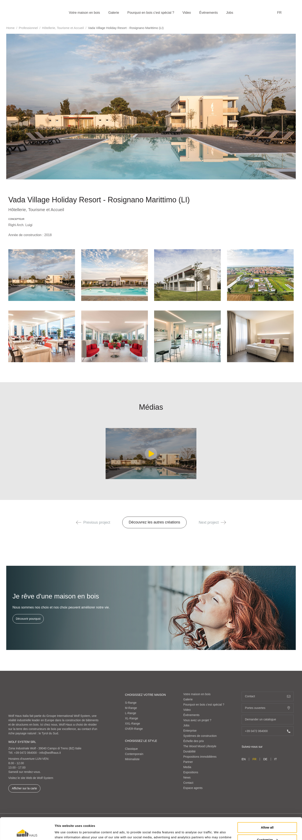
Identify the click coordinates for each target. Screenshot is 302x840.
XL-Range (131, 718)
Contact (188, 782)
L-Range (130, 713)
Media (187, 767)
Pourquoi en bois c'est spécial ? (150, 12)
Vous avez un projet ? (197, 720)
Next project (212, 522)
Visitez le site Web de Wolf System (30, 778)
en (244, 759)
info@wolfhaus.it (50, 752)
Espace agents (193, 788)
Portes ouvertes (267, 708)
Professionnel (28, 28)
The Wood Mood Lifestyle (199, 746)
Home (10, 28)
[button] (78, 522)
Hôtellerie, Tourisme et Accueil (63, 28)
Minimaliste (132, 759)
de (265, 759)
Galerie (113, 12)
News (187, 777)
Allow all (267, 805)
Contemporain (134, 754)
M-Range (131, 708)
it (275, 759)
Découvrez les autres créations (154, 522)
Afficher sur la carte (24, 788)
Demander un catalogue (267, 719)
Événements (208, 12)
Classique (131, 748)
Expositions (190, 772)
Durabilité (189, 751)
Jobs (229, 12)
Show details (64, 832)
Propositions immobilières (200, 756)
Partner (188, 762)
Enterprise (190, 730)
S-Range (130, 702)
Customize (267, 817)
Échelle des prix (193, 741)
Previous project (93, 522)
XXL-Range (132, 723)
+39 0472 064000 (25, 752)
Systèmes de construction (200, 735)
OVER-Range (134, 728)
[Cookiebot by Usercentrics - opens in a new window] (27, 832)
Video (186, 12)
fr (279, 12)
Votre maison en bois (84, 12)
